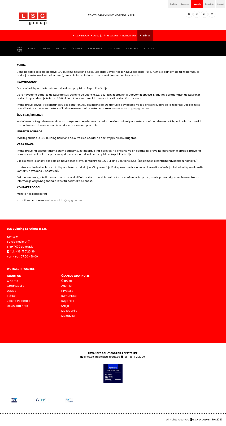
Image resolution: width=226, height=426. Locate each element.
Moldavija (68, 315)
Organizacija (15, 285)
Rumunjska (129, 35)
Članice (77, 48)
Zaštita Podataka (18, 300)
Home (31, 48)
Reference (95, 48)
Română (206, 4)
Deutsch (177, 4)
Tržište (11, 295)
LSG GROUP (82, 35)
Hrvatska (112, 35)
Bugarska (67, 300)
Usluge (61, 48)
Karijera (132, 48)
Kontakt (150, 48)
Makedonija (69, 310)
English (163, 4)
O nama (46, 48)
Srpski (220, 4)
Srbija (146, 35)
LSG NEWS (114, 48)
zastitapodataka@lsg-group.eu (132, 108)
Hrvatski (191, 4)
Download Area (17, 305)
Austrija (97, 35)
